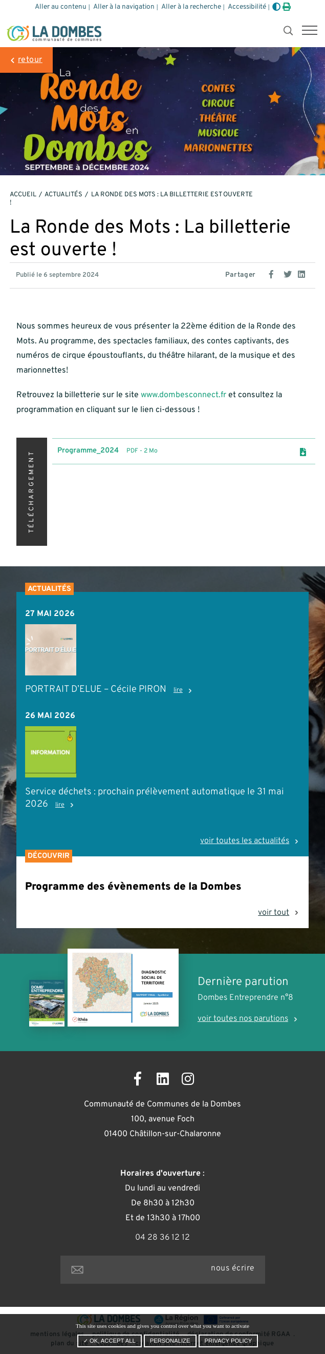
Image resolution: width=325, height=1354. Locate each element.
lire (178, 690)
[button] (309, 30)
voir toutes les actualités (244, 841)
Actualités (63, 195)
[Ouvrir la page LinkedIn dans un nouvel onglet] (162, 1081)
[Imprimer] (287, 8)
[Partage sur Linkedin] (303, 273)
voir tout (273, 913)
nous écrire (232, 1268)
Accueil (23, 195)
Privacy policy (228, 1341)
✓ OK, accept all (109, 1341)
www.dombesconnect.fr (183, 395)
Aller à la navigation (124, 7)
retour (30, 60)
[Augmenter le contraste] (276, 8)
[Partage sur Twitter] (289, 273)
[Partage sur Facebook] (274, 273)
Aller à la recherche (191, 7)
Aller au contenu (60, 7)
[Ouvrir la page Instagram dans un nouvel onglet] (188, 1081)
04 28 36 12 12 (162, 1238)
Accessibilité (247, 7)
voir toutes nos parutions (243, 1019)
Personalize (170, 1341)
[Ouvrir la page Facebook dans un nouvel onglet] (137, 1081)
